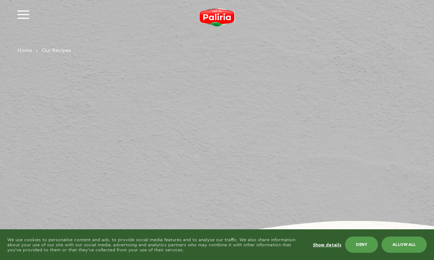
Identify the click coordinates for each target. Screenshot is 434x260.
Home (24, 50)
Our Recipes (56, 50)
